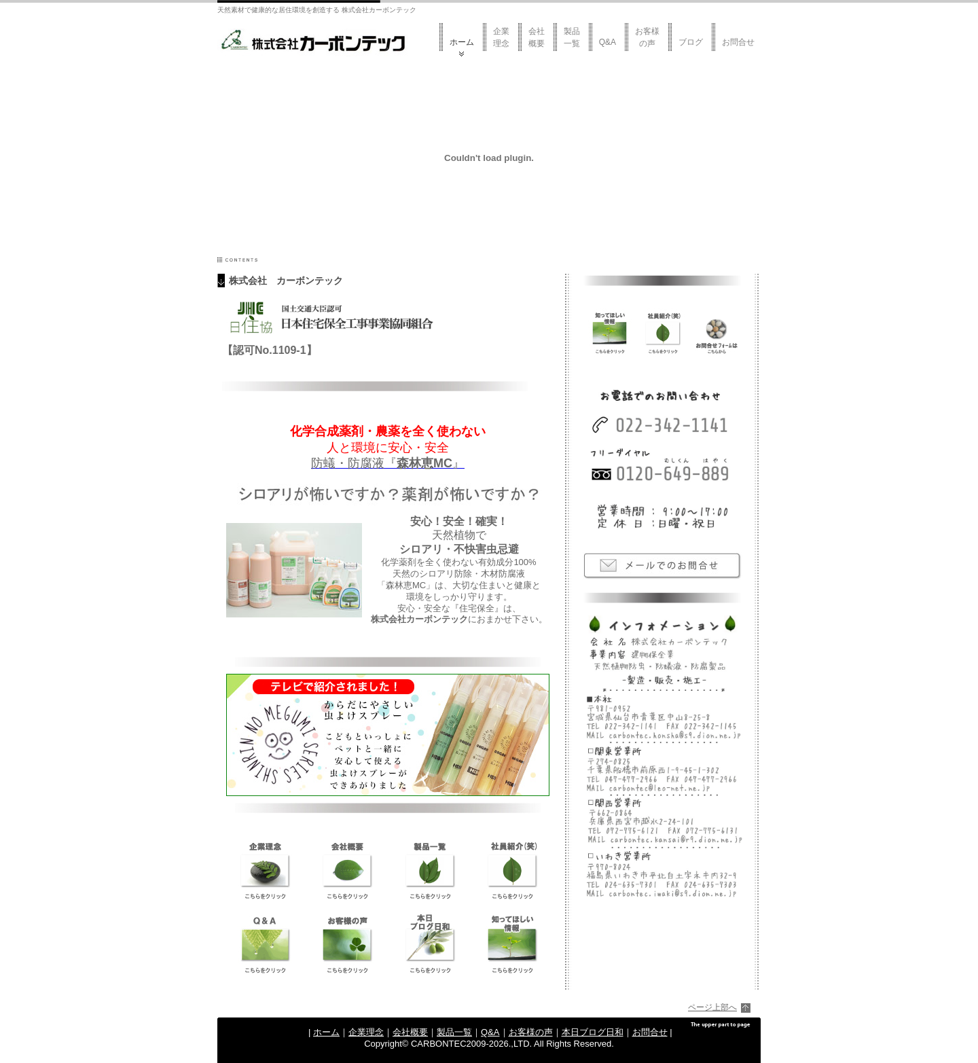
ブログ (690, 42)
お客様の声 (647, 37)
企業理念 (501, 37)
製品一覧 (572, 37)
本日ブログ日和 (592, 1032)
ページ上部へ (712, 1007)
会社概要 (536, 37)
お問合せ (738, 42)
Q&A (607, 42)
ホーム (462, 42)
